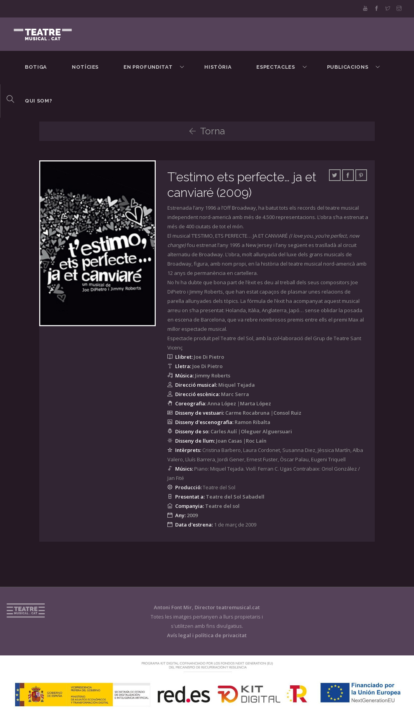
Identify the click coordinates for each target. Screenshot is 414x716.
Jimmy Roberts (212, 375)
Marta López (255, 403)
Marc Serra (235, 394)
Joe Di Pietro (209, 356)
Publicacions (348, 67)
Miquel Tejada (236, 384)
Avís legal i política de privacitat (207, 635)
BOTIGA (36, 67)
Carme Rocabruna (247, 412)
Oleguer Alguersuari (266, 431)
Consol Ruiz (287, 412)
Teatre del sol (222, 505)
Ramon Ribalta (252, 422)
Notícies (85, 67)
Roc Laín (256, 440)
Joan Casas (229, 440)
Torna (207, 131)
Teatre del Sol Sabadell (235, 496)
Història (217, 67)
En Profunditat (148, 67)
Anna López (221, 403)
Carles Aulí (223, 431)
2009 (192, 515)
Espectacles (275, 67)
